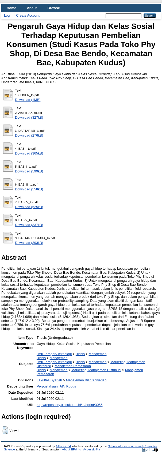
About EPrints (71, 449)
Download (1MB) (27, 100)
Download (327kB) (29, 117)
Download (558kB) (29, 189)
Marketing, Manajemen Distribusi (96, 370)
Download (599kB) (29, 171)
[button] (5, 430)
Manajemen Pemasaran (73, 366)
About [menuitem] (32, 8)
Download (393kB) (29, 243)
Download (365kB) (29, 153)
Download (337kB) (29, 225)
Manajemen (98, 354)
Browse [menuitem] (54, 8)
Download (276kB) (29, 135)
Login (8, 15)
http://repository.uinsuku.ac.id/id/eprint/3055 (70, 405)
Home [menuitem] (11, 8)
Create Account (28, 15)
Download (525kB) (29, 207)
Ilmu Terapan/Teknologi (54, 354)
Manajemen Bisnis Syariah (86, 380)
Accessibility (91, 449)
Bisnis (80, 354)
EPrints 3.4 (63, 446)
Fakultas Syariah (49, 380)
